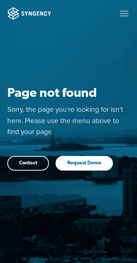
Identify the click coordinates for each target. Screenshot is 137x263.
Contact (28, 163)
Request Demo (84, 163)
